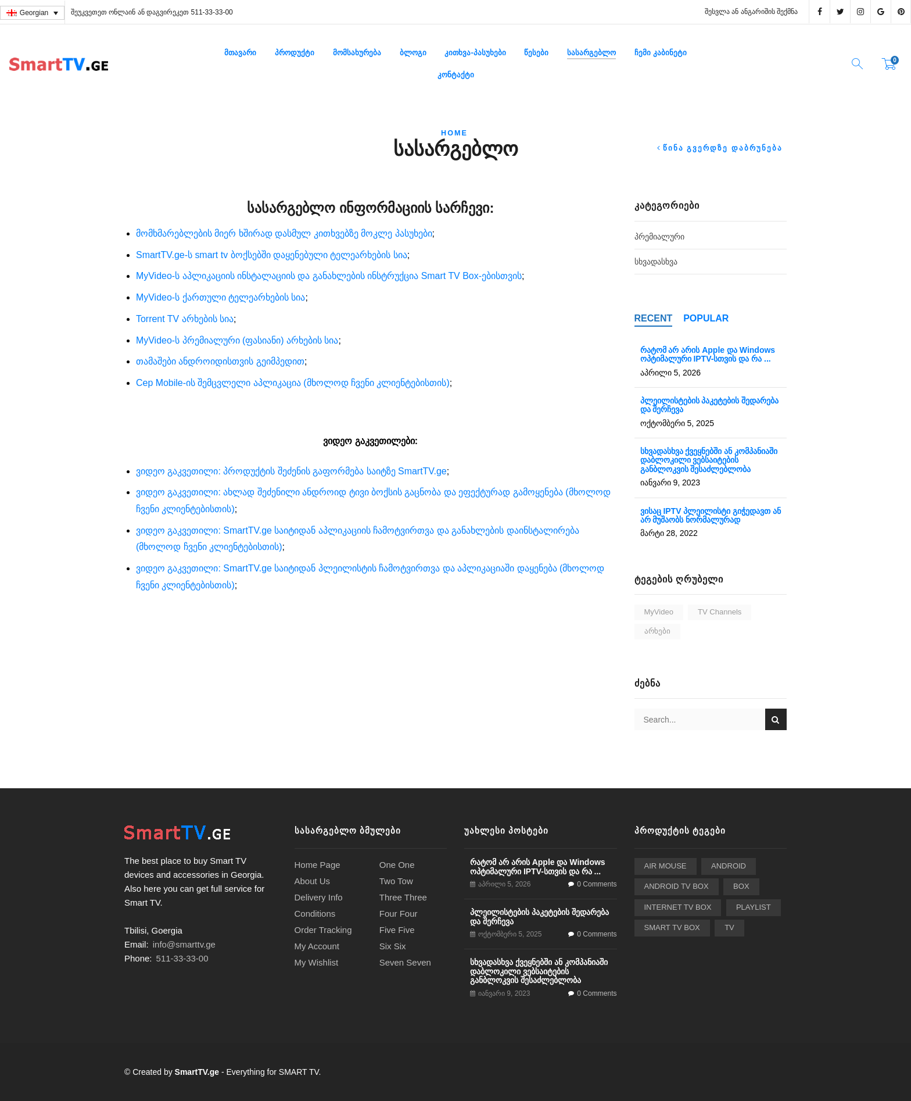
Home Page (317, 865)
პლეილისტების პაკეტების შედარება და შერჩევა (709, 405)
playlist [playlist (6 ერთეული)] (753, 907)
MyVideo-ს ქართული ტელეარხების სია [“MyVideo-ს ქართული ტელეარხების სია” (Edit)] (220, 297)
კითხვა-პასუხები (474, 52)
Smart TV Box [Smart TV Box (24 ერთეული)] (672, 927)
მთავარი (240, 52)
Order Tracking (323, 930)
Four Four (398, 913)
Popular (706, 318)
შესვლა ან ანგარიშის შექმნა (751, 12)
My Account (317, 946)
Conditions (315, 913)
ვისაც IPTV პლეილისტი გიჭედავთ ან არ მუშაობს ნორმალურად (710, 515)
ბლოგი (413, 52)
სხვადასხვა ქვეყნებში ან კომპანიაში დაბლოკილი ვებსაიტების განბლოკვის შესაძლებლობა (709, 460)
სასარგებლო (591, 52)
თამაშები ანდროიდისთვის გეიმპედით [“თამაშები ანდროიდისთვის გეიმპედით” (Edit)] (220, 361)
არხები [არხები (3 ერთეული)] (657, 631)
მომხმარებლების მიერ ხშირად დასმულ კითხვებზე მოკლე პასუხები (284, 233)
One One (397, 865)
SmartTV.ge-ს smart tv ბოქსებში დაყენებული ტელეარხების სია (271, 255)
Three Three (403, 897)
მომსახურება (357, 52)
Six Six (392, 946)
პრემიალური (659, 236)
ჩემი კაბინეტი (660, 52)
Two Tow (396, 881)
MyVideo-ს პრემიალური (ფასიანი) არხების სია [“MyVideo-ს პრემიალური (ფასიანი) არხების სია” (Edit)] (237, 340)
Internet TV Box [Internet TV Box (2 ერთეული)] (678, 907)
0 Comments (596, 884)
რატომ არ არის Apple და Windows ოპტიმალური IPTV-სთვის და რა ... (708, 354)
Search (776, 720)
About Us (313, 881)
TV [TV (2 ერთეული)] (729, 927)
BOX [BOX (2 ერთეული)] (741, 886)
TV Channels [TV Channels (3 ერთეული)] (719, 611)
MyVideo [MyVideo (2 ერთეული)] (658, 611)
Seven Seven (405, 962)
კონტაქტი (455, 74)
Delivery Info (319, 897)
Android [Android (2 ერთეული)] (728, 866)
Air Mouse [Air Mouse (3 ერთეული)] (665, 866)
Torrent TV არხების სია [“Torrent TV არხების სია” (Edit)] (185, 319)
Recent (653, 318)
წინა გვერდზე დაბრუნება (723, 148)
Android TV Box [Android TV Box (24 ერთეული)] (676, 886)
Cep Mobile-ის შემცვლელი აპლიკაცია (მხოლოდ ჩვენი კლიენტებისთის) (293, 383)
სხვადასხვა (655, 261)
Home (454, 133)
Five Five (397, 930)
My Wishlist (317, 962)
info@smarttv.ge (184, 944)
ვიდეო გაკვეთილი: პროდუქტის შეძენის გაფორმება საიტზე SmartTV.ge (291, 471)
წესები (536, 52)
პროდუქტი (294, 52)
